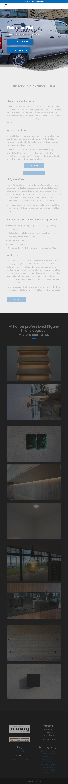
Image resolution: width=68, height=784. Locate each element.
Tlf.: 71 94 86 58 (18, 50)
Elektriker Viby (48, 773)
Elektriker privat (34, 166)
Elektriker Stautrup (48, 751)
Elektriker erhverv (33, 173)
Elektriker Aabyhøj (48, 762)
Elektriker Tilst (48, 756)
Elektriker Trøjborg (48, 765)
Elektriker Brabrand (48, 754)
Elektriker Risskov (48, 767)
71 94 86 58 (20, 751)
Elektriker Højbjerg (48, 770)
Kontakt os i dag (19, 41)
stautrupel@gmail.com (19, 759)
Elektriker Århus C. (48, 759)
